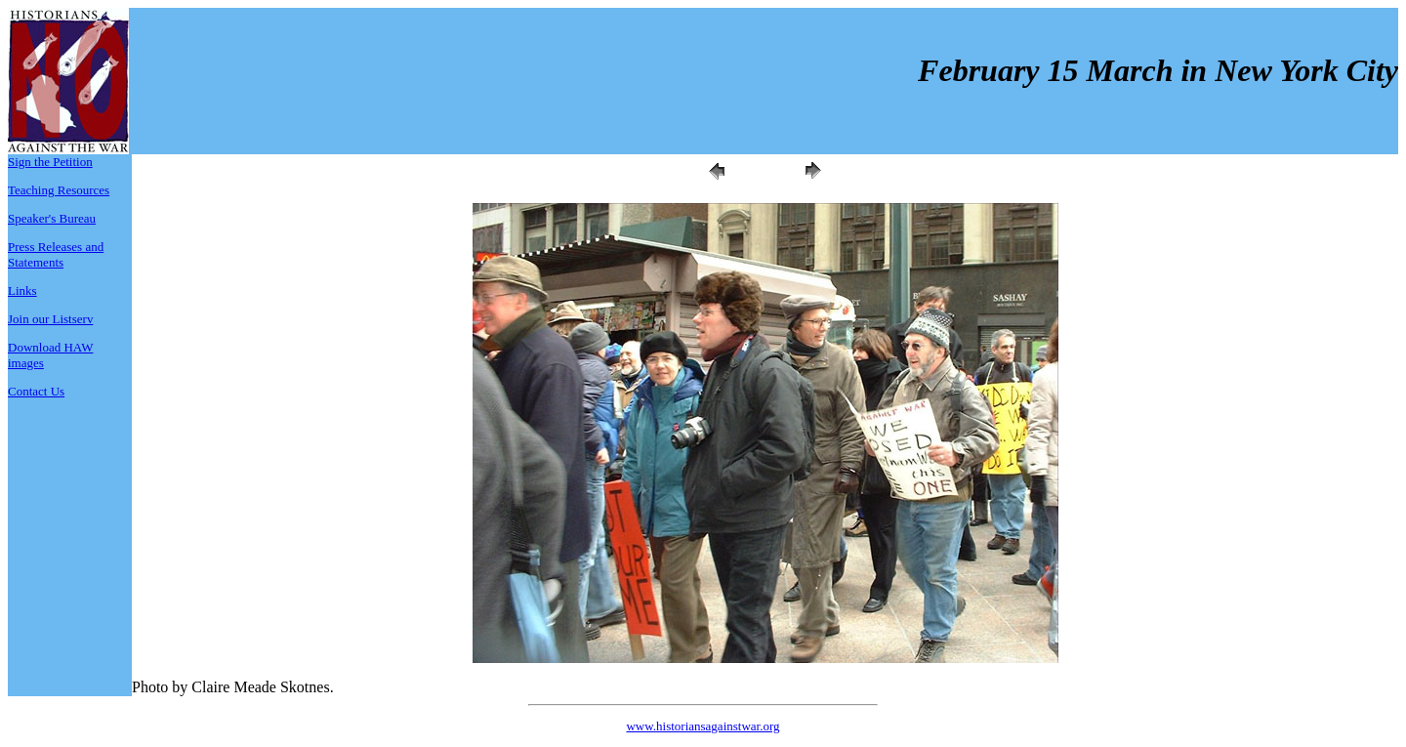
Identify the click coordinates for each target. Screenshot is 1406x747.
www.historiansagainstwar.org (702, 726)
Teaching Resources (58, 190)
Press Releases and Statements (55, 254)
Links (22, 290)
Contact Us (36, 391)
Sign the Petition (50, 161)
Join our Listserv (50, 318)
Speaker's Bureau (52, 218)
